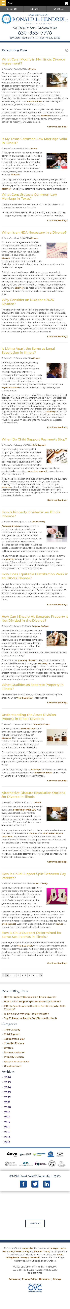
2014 (6, 1137)
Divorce (32, 69)
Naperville (27, 1248)
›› (41, 975)
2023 (6, 1092)
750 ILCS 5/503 (24, 698)
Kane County (22, 1251)
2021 (6, 1102)
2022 (6, 1097)
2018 (6, 1117)
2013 (6, 1142)
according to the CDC (24, 810)
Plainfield (35, 1257)
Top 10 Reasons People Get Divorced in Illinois (30, 1018)
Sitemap (57, 1279)
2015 (6, 1132)
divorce (15, 174)
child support (9, 924)
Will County (9, 1251)
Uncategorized (12, 1066)
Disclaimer (44, 1279)
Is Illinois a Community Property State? (26, 1013)
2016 (6, 1127)
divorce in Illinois (43, 772)
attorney (45, 115)
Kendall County (42, 1251)
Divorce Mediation (14, 1052)
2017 (6, 1122)
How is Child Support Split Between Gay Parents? (32, 1001)
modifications (34, 101)
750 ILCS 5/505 (24, 946)
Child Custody (38, 522)
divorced (6, 738)
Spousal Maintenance (16, 1061)
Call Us (11, 9)
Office (58, 9)
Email (35, 9)
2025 (6, 1082)
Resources (14, 1279)
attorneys (36, 769)
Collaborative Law (14, 1038)
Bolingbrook (12, 1257)
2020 (6, 1107)
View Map (35, 1223)
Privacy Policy (29, 1279)
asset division (27, 728)
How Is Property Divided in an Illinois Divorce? (30, 997)
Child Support (39, 445)
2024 (6, 1087)
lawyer (59, 924)
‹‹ (3, 975)
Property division (11, 526)
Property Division (40, 626)
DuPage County (58, 1248)
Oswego (24, 1257)
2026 (6, 1077)
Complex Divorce (14, 1043)
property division (27, 660)
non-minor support (37, 471)
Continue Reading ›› (57, 126)
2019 (6, 1112)
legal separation (10, 387)
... (37, 975)
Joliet (60, 1254)
